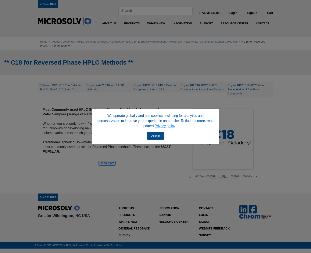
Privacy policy (165, 126)
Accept (155, 135)
